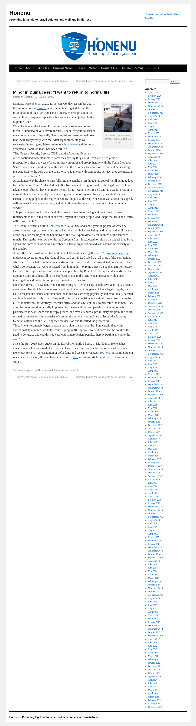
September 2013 (155, 595)
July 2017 (152, 442)
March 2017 (153, 455)
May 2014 (152, 571)
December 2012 (155, 625)
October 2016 (154, 472)
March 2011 (153, 696)
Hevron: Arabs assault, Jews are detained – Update (40, 81)
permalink (73, 370)
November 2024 (155, 146)
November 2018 (155, 387)
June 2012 (152, 646)
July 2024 (152, 160)
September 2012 (155, 635)
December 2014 (155, 547)
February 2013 (154, 618)
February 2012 (154, 659)
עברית (139, 68)
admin (51, 97)
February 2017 (154, 459)
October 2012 (154, 632)
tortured (42, 108)
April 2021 (153, 289)
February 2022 (154, 255)
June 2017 (152, 445)
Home (18, 68)
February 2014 (154, 581)
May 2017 (152, 449)
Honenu (75, 16)
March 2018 (153, 415)
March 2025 (153, 133)
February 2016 (154, 500)
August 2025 (154, 116)
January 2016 (154, 503)
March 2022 (153, 252)
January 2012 (154, 662)
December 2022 (155, 221)
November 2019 (155, 347)
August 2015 (154, 520)
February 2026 (154, 95)
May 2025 (152, 126)
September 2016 (155, 476)
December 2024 (155, 143)
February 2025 (154, 136)
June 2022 (152, 241)
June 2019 (152, 364)
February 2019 (154, 377)
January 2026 (154, 99)
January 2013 (154, 622)
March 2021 (153, 292)
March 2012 (153, 656)
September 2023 (155, 191)
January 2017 (154, 462)
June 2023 (152, 201)
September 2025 (155, 112)
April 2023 (153, 208)
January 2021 (154, 299)
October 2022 (154, 228)
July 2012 (152, 642)
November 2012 (155, 629)
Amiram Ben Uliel (118, 253)
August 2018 (154, 398)
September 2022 (155, 231)
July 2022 (152, 238)
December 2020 (155, 303)
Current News (63, 68)
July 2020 (152, 320)
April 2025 (153, 129)
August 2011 (154, 679)
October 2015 (154, 513)
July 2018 (152, 401)
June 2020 (152, 323)
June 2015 (152, 527)
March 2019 (153, 374)
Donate (126, 68)
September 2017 (155, 435)
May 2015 (152, 530)
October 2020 (154, 309)
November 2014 (155, 550)
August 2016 (154, 479)
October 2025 (154, 109)
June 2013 (152, 605)
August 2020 (154, 316)
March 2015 (153, 537)
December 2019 (155, 343)
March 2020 (153, 333)
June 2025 (152, 123)
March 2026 (153, 92)
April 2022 (153, 248)
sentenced (60, 225)
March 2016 (153, 496)
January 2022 (154, 258)
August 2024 (154, 157)
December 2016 (155, 466)
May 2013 (152, 608)
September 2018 (155, 394)
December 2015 (155, 506)
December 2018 (155, 384)
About (30, 68)
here (107, 352)
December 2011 (155, 666)
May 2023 (152, 204)
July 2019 (152, 360)
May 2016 (152, 489)
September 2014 (155, 557)
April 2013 (153, 612)
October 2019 (154, 350)
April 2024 (153, 170)
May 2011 (152, 690)
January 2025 (154, 140)
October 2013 (154, 591)
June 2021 (152, 282)
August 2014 (154, 561)
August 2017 (154, 438)
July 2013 (152, 601)
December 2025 (155, 102)
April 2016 (153, 493)
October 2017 (154, 432)
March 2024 (153, 174)
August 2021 (154, 275)
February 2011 (154, 700)
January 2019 (154, 381)
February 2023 (154, 214)
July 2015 (152, 523)
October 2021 (154, 269)
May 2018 (152, 408)
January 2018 (154, 421)
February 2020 (154, 337)
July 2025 (152, 119)
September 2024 (155, 153)
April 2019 (153, 371)
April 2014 (153, 574)
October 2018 (154, 391)
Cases (80, 68)
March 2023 (153, 211)
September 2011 (155, 676)
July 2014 (152, 564)
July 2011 (152, 683)
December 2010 (155, 707)
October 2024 (154, 150)
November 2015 (155, 510)
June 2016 (152, 486)
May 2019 (152, 367)
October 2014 (154, 554)
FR (149, 68)
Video (93, 68)
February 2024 (154, 177)
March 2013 (153, 615)
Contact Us (109, 68)
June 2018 (152, 404)
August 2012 (154, 639)
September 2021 (155, 272)
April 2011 (153, 693)
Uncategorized (45, 370)
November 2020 (155, 306)
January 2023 (154, 218)
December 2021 (155, 262)
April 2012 (153, 652)
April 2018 (153, 411)
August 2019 (154, 357)
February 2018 (154, 418)
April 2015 (153, 533)
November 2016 (155, 469)
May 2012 (152, 649)
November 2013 (155, 588)
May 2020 (152, 326)
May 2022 (152, 245)
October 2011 (154, 673)
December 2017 (155, 425)
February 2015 (154, 540)
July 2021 (152, 279)
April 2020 (153, 330)
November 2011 (155, 669)
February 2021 (154, 296)
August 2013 (154, 598)
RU (156, 68)
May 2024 (152, 167)
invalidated (71, 144)
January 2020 (154, 340)
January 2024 (154, 180)
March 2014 (153, 578)
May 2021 (152, 286)
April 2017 (153, 452)
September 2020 (155, 313)
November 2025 (155, 106)
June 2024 (152, 163)
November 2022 (155, 225)
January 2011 (154, 703)
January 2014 (154, 584)
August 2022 (154, 235)
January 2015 (154, 544)
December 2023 (155, 184)
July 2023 (152, 197)
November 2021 (155, 265)
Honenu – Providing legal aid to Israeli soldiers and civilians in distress (54, 717)
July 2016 (152, 483)
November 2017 (155, 428)
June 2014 (152, 567)
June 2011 (152, 686)
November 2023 (155, 187)
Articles (43, 68)
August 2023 (154, 194)
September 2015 (155, 516)
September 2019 (155, 354)
